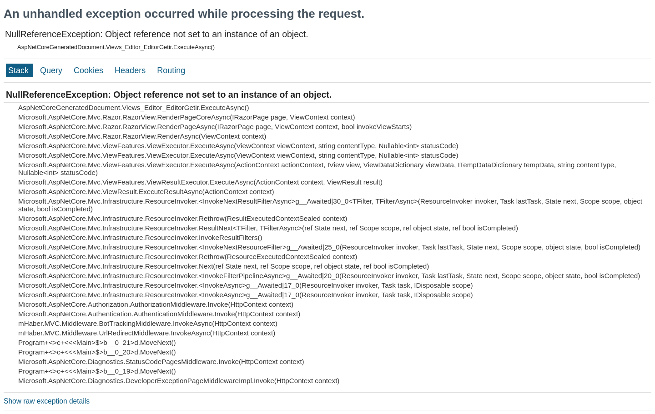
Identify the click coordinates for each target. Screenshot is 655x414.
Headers (131, 70)
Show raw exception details (47, 401)
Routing (171, 70)
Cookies (90, 70)
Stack (19, 70)
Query (52, 70)
